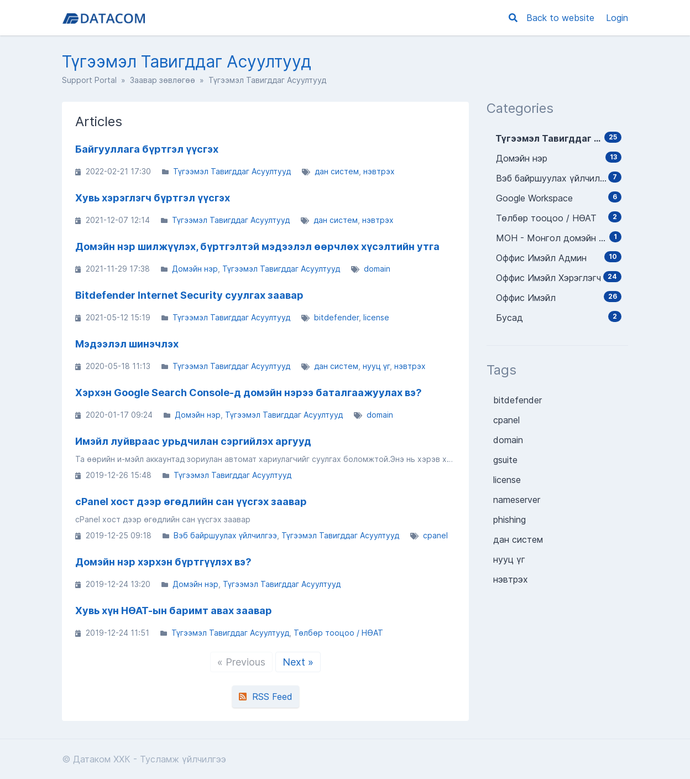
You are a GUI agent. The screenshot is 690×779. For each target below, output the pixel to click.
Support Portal (89, 80)
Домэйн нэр (195, 268)
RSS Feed (265, 696)
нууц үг (376, 366)
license (376, 317)
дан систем (337, 171)
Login (617, 17)
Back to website (561, 17)
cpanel (435, 535)
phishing (509, 519)
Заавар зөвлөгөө (162, 80)
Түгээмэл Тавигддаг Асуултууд (232, 171)
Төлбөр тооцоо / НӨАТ (338, 632)
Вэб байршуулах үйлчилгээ (225, 535)
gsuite (505, 459)
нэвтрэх (379, 171)
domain (377, 268)
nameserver (516, 499)
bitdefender (336, 317)
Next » (298, 662)
